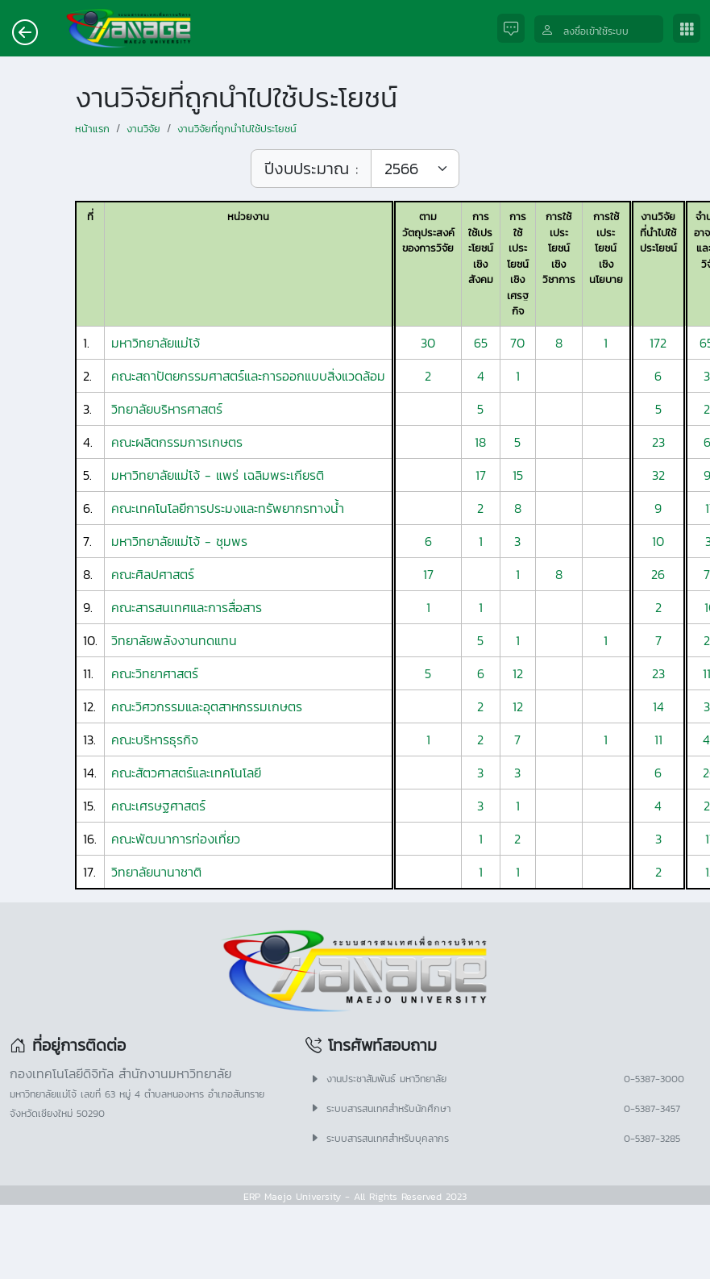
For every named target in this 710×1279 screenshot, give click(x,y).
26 (658, 574)
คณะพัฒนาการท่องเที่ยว (175, 838)
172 (658, 342)
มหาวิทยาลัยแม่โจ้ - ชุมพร (179, 541)
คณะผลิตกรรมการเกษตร (177, 442)
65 (481, 342)
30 (428, 342)
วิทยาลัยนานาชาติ (156, 871)
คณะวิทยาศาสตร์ (154, 673)
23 (658, 442)
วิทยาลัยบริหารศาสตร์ (166, 409)
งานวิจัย (143, 128)
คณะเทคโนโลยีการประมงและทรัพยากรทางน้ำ (227, 508)
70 (517, 342)
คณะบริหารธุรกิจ (154, 739)
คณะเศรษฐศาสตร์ (158, 805)
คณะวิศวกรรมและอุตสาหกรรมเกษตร (206, 706)
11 (658, 739)
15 (518, 475)
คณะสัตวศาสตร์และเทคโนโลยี (186, 772)
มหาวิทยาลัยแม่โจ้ (155, 342)
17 (480, 475)
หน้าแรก (92, 128)
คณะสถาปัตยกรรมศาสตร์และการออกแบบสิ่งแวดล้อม (248, 375)
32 (658, 475)
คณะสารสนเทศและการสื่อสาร (186, 607)
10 (658, 541)
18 (480, 442)
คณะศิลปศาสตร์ (152, 574)
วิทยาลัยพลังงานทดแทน (174, 640)
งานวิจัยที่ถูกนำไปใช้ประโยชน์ (237, 128)
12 (518, 673)
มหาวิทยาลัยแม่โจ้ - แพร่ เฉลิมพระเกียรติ (217, 475)
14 (658, 706)
